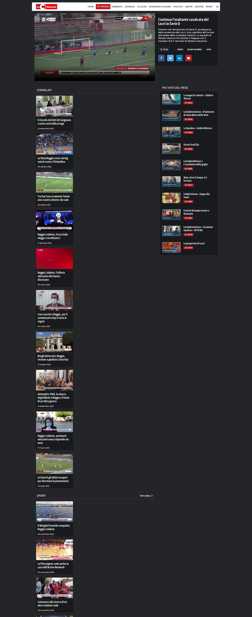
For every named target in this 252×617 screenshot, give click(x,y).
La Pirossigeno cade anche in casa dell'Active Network (54, 540)
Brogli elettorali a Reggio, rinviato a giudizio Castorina (54, 343)
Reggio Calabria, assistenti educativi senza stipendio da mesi (54, 420)
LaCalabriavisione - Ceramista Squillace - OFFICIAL (198, 228)
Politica (178, 6)
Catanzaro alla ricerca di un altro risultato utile (54, 577)
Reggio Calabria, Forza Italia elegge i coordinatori (51, 232)
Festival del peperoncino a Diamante (196, 212)
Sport (209, 6)
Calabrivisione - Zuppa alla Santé (197, 195)
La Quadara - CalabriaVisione (198, 128)
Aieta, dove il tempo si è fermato (195, 179)
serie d (180, 49)
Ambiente (117, 6)
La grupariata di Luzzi (194, 243)
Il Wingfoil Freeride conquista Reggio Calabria (52, 503)
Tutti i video (146, 472)
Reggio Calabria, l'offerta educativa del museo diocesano (53, 269)
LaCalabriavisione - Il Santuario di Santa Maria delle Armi (199, 113)
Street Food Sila (191, 144)
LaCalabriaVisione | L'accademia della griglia (196, 162)
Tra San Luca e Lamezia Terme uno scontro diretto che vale (54, 195)
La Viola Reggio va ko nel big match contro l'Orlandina (51, 158)
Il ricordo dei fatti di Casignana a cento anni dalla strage (53, 121)
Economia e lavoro (160, 6)
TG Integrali (103, 6)
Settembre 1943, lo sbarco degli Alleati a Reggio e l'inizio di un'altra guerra (53, 381)
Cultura (142, 6)
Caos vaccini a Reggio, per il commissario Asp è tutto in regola (54, 306)
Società (199, 6)
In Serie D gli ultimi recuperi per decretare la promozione (53, 457)
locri (208, 49)
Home (91, 6)
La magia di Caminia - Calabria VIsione (198, 96)
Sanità (189, 6)
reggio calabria (194, 49)
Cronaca (129, 6)
